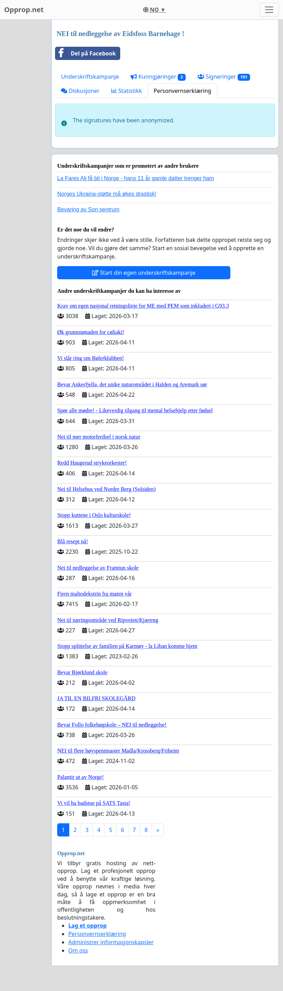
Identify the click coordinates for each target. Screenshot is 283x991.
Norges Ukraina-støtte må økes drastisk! (106, 194)
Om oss (78, 950)
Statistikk (126, 91)
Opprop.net (24, 9)
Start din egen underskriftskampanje (143, 273)
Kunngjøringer (158, 77)
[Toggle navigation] (269, 10)
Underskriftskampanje (90, 76)
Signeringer (223, 77)
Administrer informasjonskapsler (110, 942)
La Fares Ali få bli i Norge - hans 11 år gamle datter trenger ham (135, 178)
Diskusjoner (80, 91)
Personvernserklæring (182, 91)
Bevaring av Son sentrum (88, 209)
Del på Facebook (85, 53)
